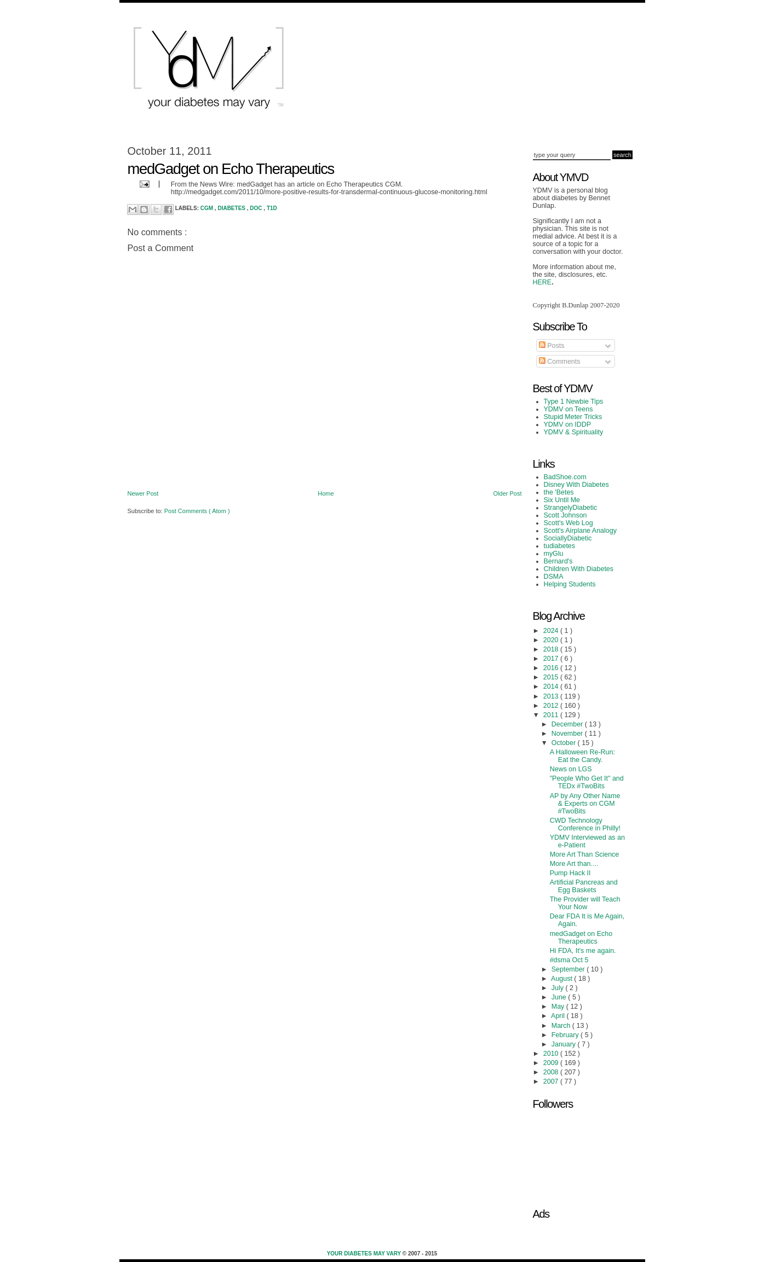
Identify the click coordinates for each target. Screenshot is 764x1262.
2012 (551, 705)
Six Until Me (562, 500)
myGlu (554, 553)
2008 (551, 1072)
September (569, 969)
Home (326, 493)
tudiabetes (560, 546)
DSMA (554, 576)
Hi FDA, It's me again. (583, 951)
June (560, 997)
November (568, 733)
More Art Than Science (584, 854)
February (566, 1035)
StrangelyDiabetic (571, 507)
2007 (551, 1081)
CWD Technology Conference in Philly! (585, 824)
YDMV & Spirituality (574, 432)
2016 (551, 668)
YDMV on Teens (568, 409)
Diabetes (231, 208)
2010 (551, 1053)
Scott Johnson (565, 515)
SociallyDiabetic (568, 538)
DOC (256, 208)
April (558, 1016)
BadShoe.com (565, 477)
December (568, 724)
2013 (551, 696)
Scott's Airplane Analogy (580, 530)
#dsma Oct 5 (569, 960)
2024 (551, 631)
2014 (551, 686)
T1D (272, 208)
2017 (551, 658)
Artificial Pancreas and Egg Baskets (584, 886)
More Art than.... (574, 864)
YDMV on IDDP (567, 424)
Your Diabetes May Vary (365, 1254)
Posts (552, 346)
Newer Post (143, 493)
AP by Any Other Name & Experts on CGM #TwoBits (585, 803)
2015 (551, 677)
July (559, 988)
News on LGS (571, 769)
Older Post (507, 493)
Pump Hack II (570, 873)
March (562, 1026)
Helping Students (570, 584)
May (559, 1006)
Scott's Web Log (568, 523)
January (565, 1044)
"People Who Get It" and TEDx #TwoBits (587, 782)
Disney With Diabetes (576, 484)
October (565, 743)
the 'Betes (559, 492)
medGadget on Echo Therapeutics (581, 937)
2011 (551, 715)
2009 (551, 1063)
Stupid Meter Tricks (573, 417)
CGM (207, 208)
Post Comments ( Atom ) (197, 511)
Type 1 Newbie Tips (574, 401)
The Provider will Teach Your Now (585, 903)
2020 (551, 640)
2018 (551, 649)
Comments (560, 361)
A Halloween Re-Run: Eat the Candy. (582, 756)
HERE (542, 282)
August (562, 978)
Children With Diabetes (579, 569)
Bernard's (558, 561)
